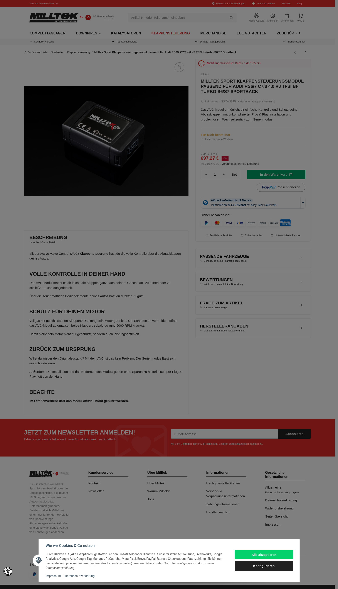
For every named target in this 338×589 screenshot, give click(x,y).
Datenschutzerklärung (79, 576)
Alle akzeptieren (263, 555)
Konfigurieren (263, 566)
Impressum (53, 576)
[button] (7, 571)
